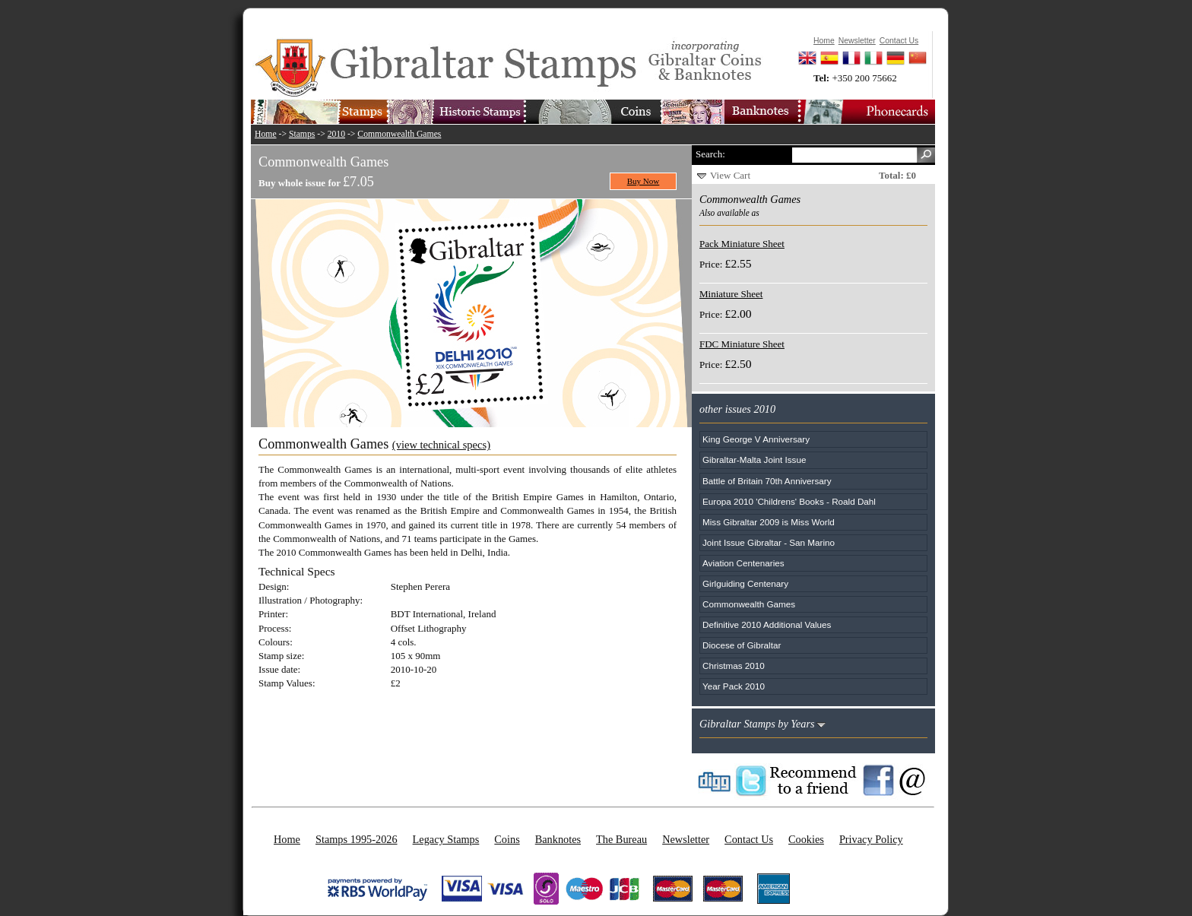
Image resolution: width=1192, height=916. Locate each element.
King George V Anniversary (756, 439)
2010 (336, 134)
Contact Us (748, 839)
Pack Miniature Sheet (742, 243)
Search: (710, 154)
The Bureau (621, 839)
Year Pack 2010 (733, 686)
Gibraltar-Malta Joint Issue (754, 459)
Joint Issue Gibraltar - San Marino (768, 542)
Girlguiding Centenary (745, 583)
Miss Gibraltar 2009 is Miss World (768, 522)
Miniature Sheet (730, 294)
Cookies (806, 839)
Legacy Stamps (446, 839)
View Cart (730, 175)
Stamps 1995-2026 (356, 839)
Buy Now (643, 180)
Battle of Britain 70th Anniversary (767, 481)
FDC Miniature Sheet (742, 344)
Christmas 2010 (733, 665)
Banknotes (558, 839)
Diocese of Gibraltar (741, 645)
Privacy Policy (871, 839)
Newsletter (685, 839)
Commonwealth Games (399, 134)
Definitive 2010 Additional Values (766, 624)
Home (266, 134)
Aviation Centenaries (743, 563)
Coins (506, 839)
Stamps (302, 134)
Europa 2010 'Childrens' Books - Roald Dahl (789, 501)
